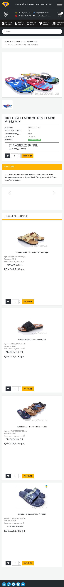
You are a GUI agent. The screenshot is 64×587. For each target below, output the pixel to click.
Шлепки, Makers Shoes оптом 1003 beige (32, 252)
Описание (9, 166)
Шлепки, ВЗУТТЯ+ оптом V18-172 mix (32, 427)
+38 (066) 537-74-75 (42, 13)
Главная (8, 42)
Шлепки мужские (30, 42)
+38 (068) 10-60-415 (24, 16)
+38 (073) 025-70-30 (24, 13)
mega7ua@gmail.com (43, 16)
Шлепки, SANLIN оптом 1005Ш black (32, 340)
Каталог (17, 42)
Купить (27, 156)
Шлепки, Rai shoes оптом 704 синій (32, 514)
